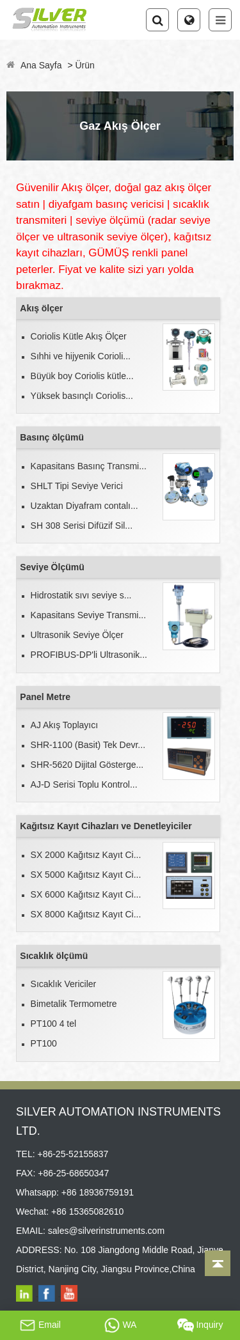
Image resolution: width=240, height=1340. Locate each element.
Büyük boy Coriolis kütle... (82, 376)
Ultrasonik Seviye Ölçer (77, 635)
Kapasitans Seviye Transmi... (89, 615)
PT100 (44, 1043)
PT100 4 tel (54, 1023)
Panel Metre (45, 697)
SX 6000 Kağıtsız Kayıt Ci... (86, 894)
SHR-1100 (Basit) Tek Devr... (88, 745)
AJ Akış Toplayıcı (65, 725)
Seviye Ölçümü (52, 567)
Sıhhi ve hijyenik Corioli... (81, 356)
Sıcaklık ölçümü (54, 956)
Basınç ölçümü (52, 437)
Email (40, 1325)
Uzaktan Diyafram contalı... (84, 506)
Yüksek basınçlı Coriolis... (82, 396)
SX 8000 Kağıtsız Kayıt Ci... (86, 914)
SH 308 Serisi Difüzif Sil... (82, 525)
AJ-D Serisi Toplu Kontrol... (84, 784)
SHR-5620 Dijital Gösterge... (87, 765)
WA (120, 1325)
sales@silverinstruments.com (106, 1231)
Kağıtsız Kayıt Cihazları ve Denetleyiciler (105, 826)
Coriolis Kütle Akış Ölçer (79, 336)
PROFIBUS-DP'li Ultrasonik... (89, 655)
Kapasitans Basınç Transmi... (89, 466)
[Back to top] (217, 1263)
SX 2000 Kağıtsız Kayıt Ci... (86, 855)
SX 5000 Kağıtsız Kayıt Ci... (86, 874)
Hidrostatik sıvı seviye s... (81, 595)
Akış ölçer (41, 308)
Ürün (84, 65)
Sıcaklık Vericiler (64, 984)
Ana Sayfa (41, 65)
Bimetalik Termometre (74, 1004)
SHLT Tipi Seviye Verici (77, 486)
